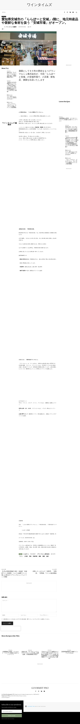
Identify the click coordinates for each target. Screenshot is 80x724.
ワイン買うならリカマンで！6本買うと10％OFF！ (12, 98)
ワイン (21, 556)
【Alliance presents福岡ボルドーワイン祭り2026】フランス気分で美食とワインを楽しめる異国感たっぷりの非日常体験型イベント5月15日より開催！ (12, 87)
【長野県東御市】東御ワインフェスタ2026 (69, 652)
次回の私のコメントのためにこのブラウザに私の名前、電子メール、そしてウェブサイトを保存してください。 (26, 619)
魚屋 (47, 556)
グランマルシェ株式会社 (43, 554)
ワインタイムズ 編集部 (11, 26)
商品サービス (9, 94)
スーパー (53, 554)
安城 (30, 556)
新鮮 (40, 556)
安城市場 (35, 556)
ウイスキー (33, 554)
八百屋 (26, 556)
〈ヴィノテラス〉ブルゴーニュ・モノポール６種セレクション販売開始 (11, 105)
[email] (12, 711)
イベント (4, 16)
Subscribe (11, 715)
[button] (76, 12)
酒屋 (43, 556)
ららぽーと (26, 554)
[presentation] (11, 628)
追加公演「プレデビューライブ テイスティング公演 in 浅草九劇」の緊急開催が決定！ (11, 75)
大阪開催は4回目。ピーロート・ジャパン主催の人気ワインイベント (68, 120)
